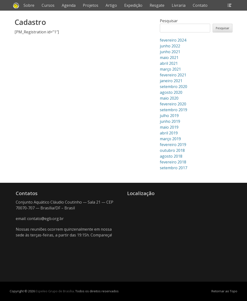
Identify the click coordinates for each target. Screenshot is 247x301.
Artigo (111, 5)
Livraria (178, 5)
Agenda (69, 5)
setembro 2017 (173, 167)
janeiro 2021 (171, 80)
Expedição (133, 5)
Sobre (28, 5)
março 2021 (170, 69)
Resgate (157, 5)
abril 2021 (169, 63)
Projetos (90, 5)
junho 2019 (170, 121)
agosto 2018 (171, 156)
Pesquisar (169, 20)
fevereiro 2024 (173, 40)
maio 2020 (169, 98)
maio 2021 (169, 57)
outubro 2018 (172, 150)
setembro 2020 (173, 86)
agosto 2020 (171, 92)
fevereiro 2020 (173, 104)
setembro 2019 (173, 109)
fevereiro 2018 (173, 162)
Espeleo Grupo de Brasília (55, 291)
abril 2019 (169, 133)
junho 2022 (170, 46)
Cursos (48, 5)
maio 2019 (169, 127)
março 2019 (170, 138)
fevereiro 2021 (173, 75)
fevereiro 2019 (173, 144)
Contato (200, 5)
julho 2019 (169, 115)
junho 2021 (170, 51)
